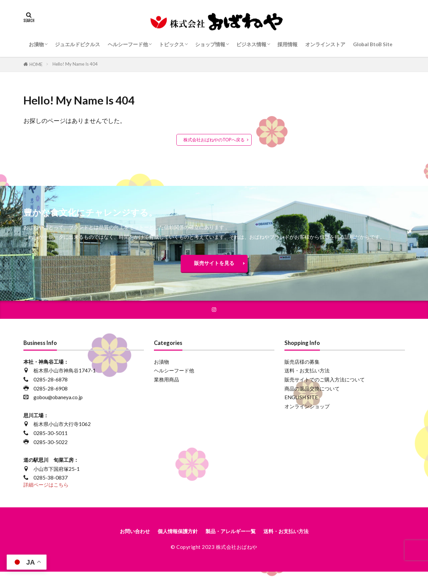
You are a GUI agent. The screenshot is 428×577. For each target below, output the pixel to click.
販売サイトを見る (214, 265)
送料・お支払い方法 (307, 375)
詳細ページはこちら (46, 489)
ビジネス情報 (251, 44)
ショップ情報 (210, 44)
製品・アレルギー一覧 (233, 535)
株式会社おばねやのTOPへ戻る (214, 139)
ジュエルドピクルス (77, 44)
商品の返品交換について (312, 392)
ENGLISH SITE (301, 402)
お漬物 (36, 44)
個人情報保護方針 (171, 535)
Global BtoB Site (373, 44)
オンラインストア (325, 44)
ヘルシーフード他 (128, 44)
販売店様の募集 (302, 366)
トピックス (171, 44)
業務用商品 (166, 383)
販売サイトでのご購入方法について (324, 383)
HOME (35, 64)
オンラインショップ (307, 410)
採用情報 (287, 44)
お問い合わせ (121, 535)
